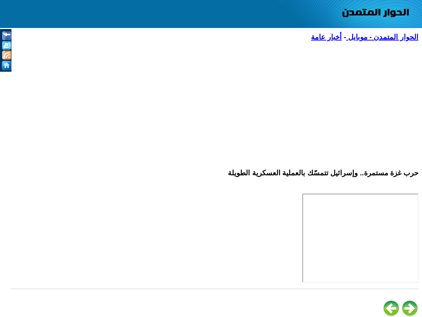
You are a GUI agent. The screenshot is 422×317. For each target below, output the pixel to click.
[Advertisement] (214, 101)
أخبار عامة (326, 37)
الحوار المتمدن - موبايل (382, 37)
